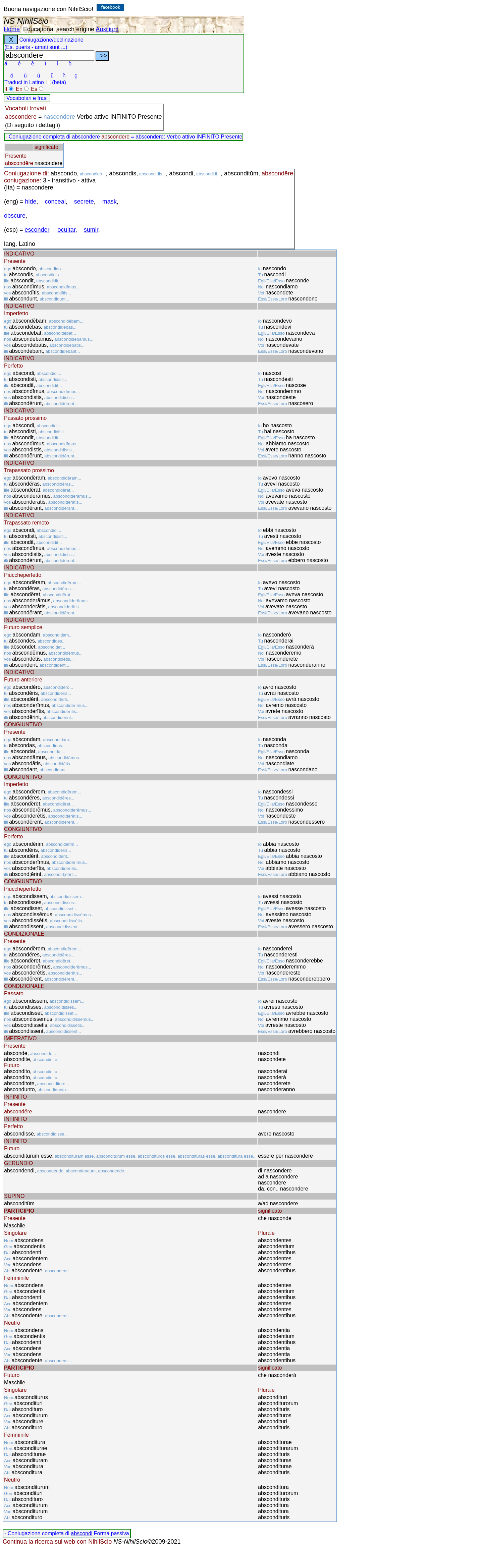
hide (31, 201)
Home (12, 29)
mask (109, 201)
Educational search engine (58, 29)
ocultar (66, 229)
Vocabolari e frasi (27, 98)
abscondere (86, 137)
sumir (91, 229)
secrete (84, 201)
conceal (55, 201)
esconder (37, 229)
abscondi (81, 1533)
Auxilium (107, 29)
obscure (14, 215)
